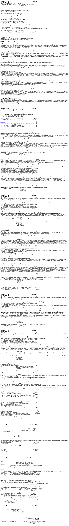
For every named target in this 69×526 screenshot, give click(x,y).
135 (2, 119)
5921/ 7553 (2, 126)
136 (2, 120)
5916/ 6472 (2, 122)
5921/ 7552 (2, 125)
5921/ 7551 (2, 123)
